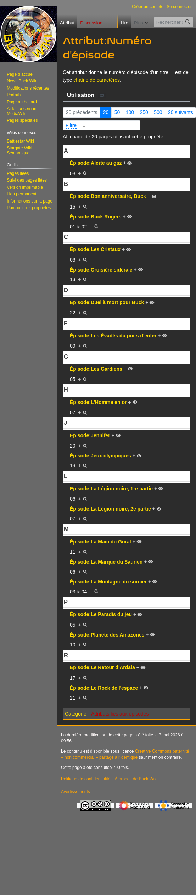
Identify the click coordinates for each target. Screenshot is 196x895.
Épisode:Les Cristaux (95, 249)
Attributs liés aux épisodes (120, 714)
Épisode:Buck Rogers (95, 217)
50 (117, 112)
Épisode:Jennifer (90, 435)
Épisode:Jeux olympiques (100, 455)
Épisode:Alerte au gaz (96, 163)
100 (130, 112)
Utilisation (86, 95)
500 (158, 112)
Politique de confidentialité (85, 778)
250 (144, 112)
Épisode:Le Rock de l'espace (104, 688)
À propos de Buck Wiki (135, 778)
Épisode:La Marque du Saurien (106, 562)
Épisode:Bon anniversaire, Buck (108, 196)
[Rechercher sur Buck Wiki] (173, 22)
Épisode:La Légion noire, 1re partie (111, 488)
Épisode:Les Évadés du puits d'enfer (113, 335)
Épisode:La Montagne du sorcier (108, 582)
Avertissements (75, 791)
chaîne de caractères (96, 80)
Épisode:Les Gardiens (96, 369)
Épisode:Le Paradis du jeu (101, 614)
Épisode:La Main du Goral (100, 542)
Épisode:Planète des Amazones (107, 635)
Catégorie (75, 714)
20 (106, 112)
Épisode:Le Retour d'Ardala (102, 667)
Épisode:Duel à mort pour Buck (107, 302)
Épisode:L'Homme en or (98, 402)
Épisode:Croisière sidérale (101, 270)
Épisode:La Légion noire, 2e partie (110, 509)
